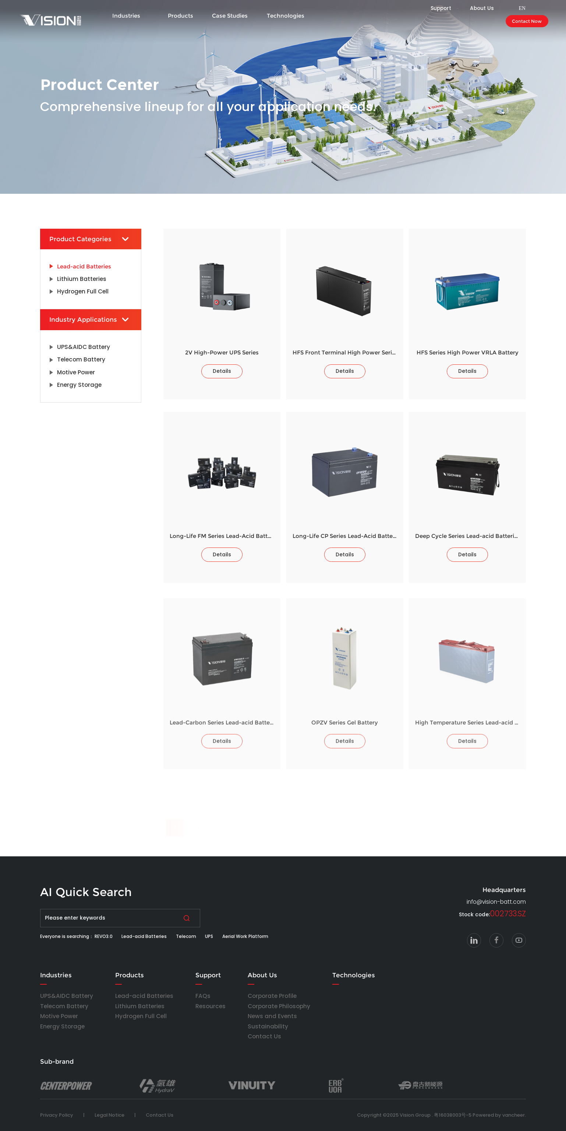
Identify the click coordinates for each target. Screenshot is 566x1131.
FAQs (203, 996)
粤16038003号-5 (452, 1115)
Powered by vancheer (499, 1115)
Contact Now (527, 21)
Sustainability (268, 1026)
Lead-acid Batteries (144, 936)
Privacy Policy (56, 1115)
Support (208, 975)
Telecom (186, 936)
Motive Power (59, 1016)
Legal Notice (109, 1115)
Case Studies (230, 15)
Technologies (285, 15)
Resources (210, 1006)
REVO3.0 (104, 936)
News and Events (272, 1016)
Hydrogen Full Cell (141, 1016)
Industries (126, 15)
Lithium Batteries (140, 1006)
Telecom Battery (64, 1006)
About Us (262, 975)
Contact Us (264, 1036)
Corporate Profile (272, 996)
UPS (209, 936)
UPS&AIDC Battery (66, 996)
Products (180, 15)
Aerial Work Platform (245, 936)
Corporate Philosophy (279, 1006)
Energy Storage (62, 1026)
